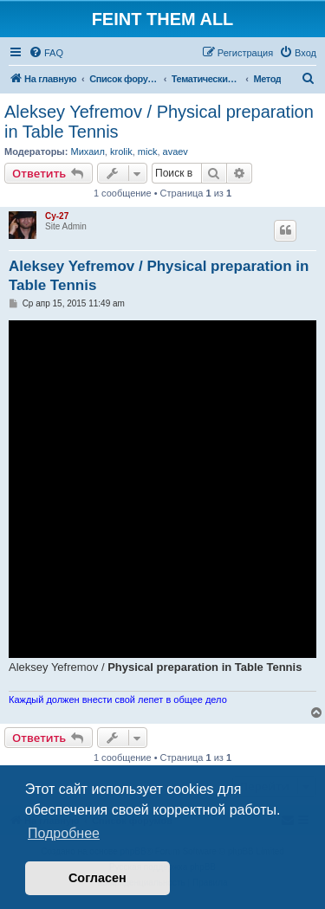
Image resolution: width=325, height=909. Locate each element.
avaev (175, 151)
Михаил (87, 151)
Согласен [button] (97, 878)
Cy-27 (56, 216)
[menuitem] (46, 52)
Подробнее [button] (64, 833)
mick (148, 151)
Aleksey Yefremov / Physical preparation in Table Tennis (159, 121)
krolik (121, 151)
